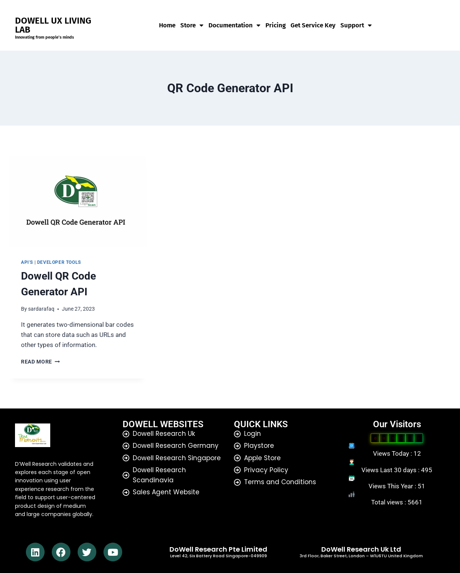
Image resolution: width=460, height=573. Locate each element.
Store (192, 25)
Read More (40, 362)
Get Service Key (313, 25)
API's (27, 262)
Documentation (234, 25)
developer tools (59, 262)
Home (167, 25)
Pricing (275, 25)
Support (356, 25)
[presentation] (77, 201)
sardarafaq (41, 309)
